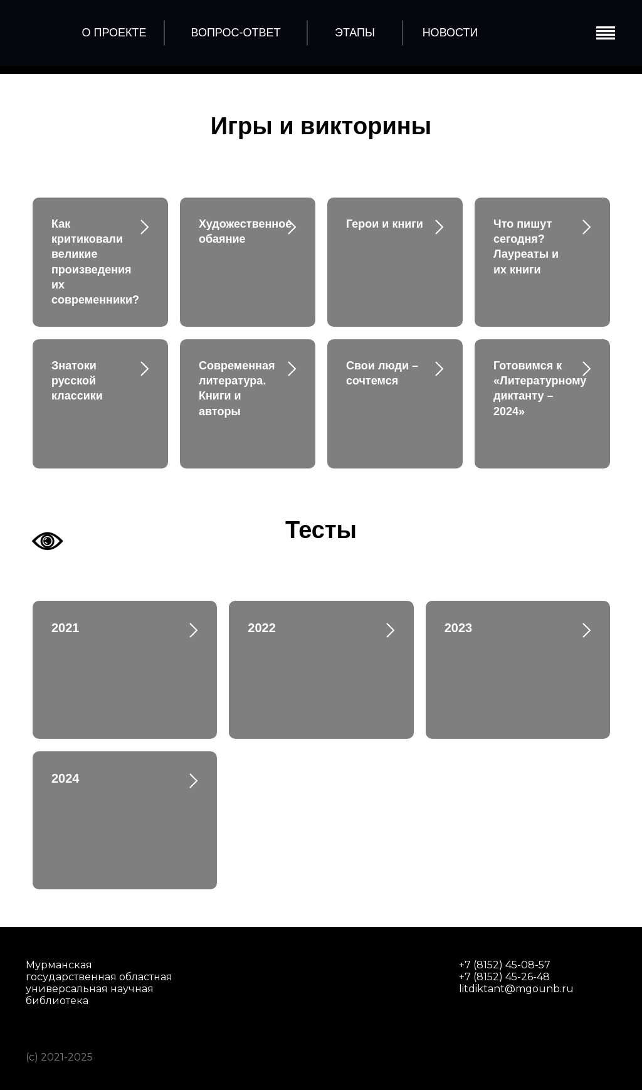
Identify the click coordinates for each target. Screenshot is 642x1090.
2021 (65, 628)
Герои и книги (384, 224)
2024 (65, 778)
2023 (459, 628)
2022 (262, 628)
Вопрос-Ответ (236, 32)
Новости (450, 32)
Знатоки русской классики (77, 381)
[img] (46, 31)
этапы (355, 32)
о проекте (114, 32)
